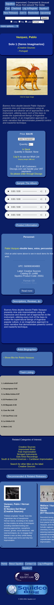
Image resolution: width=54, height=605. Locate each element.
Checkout (16, 8)
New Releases (11, 13)
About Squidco (16, 564)
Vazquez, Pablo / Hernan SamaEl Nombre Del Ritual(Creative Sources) (16, 508)
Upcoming (45, 13)
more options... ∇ (9, 26)
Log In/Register (30, 8)
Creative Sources (27, 447)
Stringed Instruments (27, 454)
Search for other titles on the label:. (27, 465)
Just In (23, 13)
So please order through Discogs (26, 174)
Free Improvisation (27, 452)
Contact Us (30, 564)
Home (4, 564)
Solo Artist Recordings (27, 457)
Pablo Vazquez (12, 248)
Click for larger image (27, 97)
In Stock (26, 149)
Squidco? (44, 8)
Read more (27, 291)
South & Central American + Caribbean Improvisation (27, 459)
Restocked (33, 13)
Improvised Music (26, 449)
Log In (16, 157)
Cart (7, 8)
